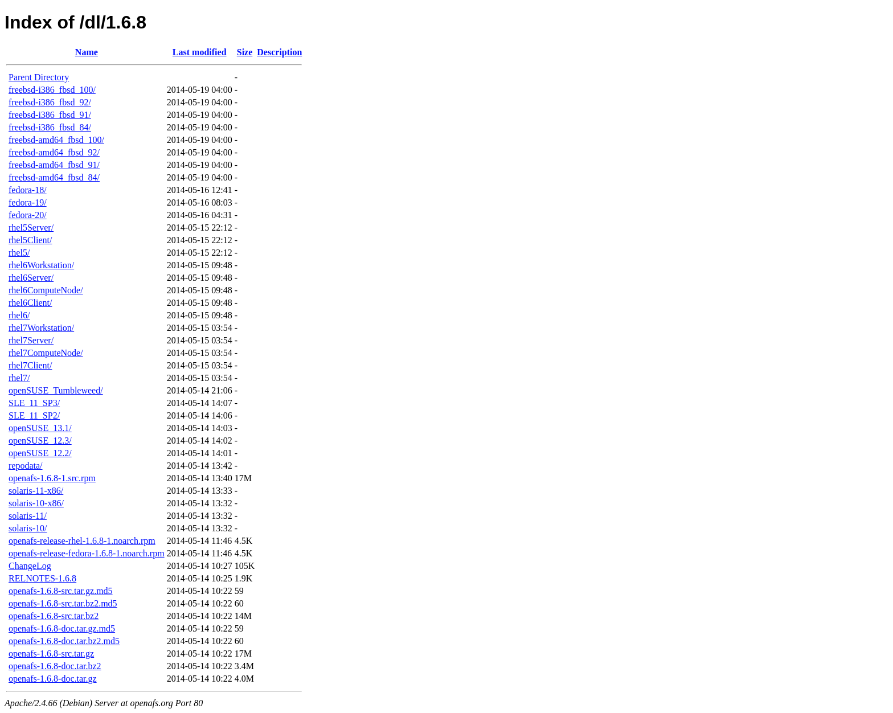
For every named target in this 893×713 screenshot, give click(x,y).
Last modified (200, 52)
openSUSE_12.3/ (40, 440)
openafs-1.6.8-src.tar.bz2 (54, 616)
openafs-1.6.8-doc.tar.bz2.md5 (64, 641)
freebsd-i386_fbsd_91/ (50, 115)
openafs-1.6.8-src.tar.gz (51, 653)
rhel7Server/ (31, 340)
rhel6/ (19, 315)
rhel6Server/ (31, 277)
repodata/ (26, 465)
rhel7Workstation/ (41, 328)
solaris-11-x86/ (36, 490)
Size (245, 52)
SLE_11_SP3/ (34, 403)
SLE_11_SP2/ (34, 415)
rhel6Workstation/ (41, 265)
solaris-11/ (28, 516)
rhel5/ (19, 252)
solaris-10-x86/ (36, 503)
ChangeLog (30, 566)
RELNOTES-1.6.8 (42, 578)
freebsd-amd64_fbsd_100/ (56, 140)
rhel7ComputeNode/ (46, 353)
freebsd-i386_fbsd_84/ (50, 127)
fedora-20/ (28, 215)
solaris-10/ (28, 528)
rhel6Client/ (30, 303)
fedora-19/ (28, 202)
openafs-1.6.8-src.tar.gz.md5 (61, 591)
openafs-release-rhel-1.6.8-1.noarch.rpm (82, 541)
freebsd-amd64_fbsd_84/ (54, 177)
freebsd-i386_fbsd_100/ (52, 90)
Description (279, 52)
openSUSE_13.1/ (40, 428)
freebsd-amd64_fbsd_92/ (54, 152)
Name (86, 52)
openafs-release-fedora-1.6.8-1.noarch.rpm (87, 553)
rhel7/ (19, 378)
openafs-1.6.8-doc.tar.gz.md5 (62, 628)
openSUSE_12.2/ (40, 453)
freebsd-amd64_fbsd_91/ (54, 165)
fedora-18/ (28, 190)
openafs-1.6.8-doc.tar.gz (53, 678)
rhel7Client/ (30, 365)
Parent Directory (39, 77)
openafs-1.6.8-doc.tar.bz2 (55, 666)
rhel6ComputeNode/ (46, 290)
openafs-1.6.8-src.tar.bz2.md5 (63, 603)
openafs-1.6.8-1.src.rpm (52, 478)
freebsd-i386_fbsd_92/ (50, 102)
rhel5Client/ (30, 240)
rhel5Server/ (31, 227)
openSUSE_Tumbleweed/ (56, 390)
